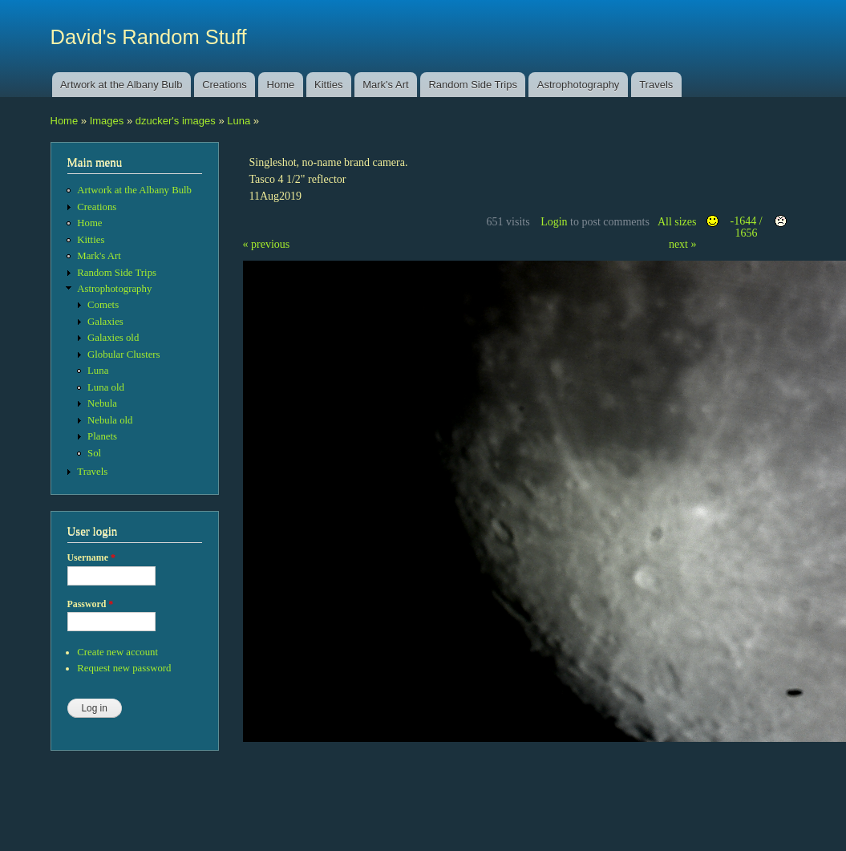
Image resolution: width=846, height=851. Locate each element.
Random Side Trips (472, 85)
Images (107, 121)
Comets (103, 304)
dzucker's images (176, 121)
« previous (266, 244)
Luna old (105, 387)
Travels (656, 85)
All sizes (677, 222)
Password (90, 604)
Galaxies (105, 321)
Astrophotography (578, 85)
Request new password (124, 668)
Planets (102, 436)
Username (91, 557)
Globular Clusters (123, 354)
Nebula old (109, 420)
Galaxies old (113, 337)
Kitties (328, 85)
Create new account (117, 652)
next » (683, 244)
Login (553, 222)
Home (281, 85)
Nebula (102, 403)
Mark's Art (385, 85)
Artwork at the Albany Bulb (121, 85)
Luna (238, 121)
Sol (94, 453)
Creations (224, 85)
